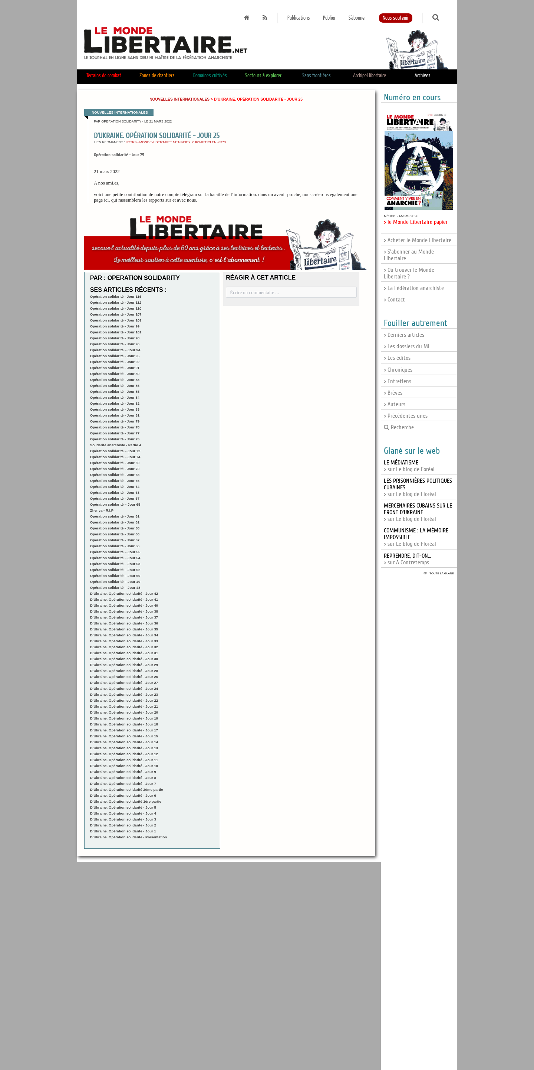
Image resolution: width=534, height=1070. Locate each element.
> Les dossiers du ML (407, 346)
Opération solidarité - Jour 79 (114, 421)
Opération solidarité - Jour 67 (114, 498)
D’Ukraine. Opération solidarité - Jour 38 (124, 611)
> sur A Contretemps (407, 559)
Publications (298, 18)
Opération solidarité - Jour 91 (114, 368)
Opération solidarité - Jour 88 (114, 380)
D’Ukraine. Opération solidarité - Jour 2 (123, 825)
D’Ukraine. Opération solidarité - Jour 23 (124, 694)
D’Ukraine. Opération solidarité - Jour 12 (124, 754)
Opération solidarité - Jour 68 (114, 475)
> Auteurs (394, 404)
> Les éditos (397, 358)
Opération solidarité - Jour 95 (114, 356)
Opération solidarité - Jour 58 (114, 528)
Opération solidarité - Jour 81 (114, 415)
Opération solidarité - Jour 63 (114, 492)
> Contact (394, 299)
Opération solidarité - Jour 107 (116, 314)
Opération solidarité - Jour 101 (116, 332)
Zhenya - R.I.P (101, 510)
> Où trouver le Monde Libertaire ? (409, 273)
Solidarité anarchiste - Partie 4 (115, 445)
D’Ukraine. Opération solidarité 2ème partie (126, 789)
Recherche (399, 427)
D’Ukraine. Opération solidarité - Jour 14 (124, 742)
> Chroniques (398, 369)
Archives (423, 75)
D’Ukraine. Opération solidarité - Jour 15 (124, 736)
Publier (329, 18)
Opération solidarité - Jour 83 (114, 409)
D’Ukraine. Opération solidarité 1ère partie (125, 801)
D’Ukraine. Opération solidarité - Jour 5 (123, 807)
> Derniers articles (404, 335)
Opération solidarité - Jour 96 (114, 344)
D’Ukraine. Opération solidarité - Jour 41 (124, 599)
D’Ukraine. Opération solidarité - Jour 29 (124, 665)
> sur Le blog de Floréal (418, 512)
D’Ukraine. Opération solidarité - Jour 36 (124, 623)
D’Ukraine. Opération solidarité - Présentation (128, 837)
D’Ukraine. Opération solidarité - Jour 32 (124, 647)
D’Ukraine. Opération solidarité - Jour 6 (123, 795)
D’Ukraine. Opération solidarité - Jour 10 (124, 766)
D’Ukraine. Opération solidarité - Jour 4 (123, 813)
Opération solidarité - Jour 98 (114, 338)
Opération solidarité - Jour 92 (114, 362)
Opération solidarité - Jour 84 (114, 397)
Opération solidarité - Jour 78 (114, 427)
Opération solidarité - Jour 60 (114, 534)
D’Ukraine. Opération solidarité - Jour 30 (124, 659)
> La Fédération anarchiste (414, 288)
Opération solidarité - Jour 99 (114, 326)
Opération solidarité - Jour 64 (114, 487)
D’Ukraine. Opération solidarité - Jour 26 (124, 677)
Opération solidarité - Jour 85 (114, 391)
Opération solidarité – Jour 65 (115, 504)
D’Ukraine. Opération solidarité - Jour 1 (123, 831)
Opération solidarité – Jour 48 (115, 587)
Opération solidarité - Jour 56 (114, 546)
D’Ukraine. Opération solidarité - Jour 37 (124, 617)
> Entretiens (397, 381)
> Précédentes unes (406, 415)
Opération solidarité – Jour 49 (115, 582)
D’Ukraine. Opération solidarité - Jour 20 (124, 712)
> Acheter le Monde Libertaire (417, 240)
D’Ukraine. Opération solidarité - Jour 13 (124, 748)
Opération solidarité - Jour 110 (116, 308)
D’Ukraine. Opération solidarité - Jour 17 (124, 730)
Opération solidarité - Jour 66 (114, 481)
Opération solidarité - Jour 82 (114, 403)
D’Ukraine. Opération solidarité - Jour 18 (124, 724)
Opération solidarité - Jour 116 (116, 296)
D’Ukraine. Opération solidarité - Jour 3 (123, 819)
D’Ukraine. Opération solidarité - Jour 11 (124, 760)
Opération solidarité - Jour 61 (114, 516)
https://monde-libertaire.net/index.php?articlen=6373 (176, 142)
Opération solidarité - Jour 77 (114, 433)
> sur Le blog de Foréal (409, 466)
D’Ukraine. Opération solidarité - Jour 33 (124, 641)
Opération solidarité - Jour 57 (114, 540)
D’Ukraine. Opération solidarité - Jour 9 (123, 772)
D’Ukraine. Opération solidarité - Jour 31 (124, 653)
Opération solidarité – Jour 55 (115, 552)
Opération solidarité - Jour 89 (114, 374)
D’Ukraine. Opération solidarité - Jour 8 (123, 778)
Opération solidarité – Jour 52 (115, 570)
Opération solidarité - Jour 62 (114, 522)
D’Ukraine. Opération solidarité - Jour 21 (124, 706)
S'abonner (357, 18)
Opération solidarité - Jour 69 (114, 463)
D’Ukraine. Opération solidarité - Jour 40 (124, 605)
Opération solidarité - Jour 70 (114, 469)
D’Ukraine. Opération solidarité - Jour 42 (124, 593)
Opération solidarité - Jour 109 (116, 320)
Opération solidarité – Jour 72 (115, 451)
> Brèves (393, 392)
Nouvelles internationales (179, 99)
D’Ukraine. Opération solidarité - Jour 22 (124, 700)
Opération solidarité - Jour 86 (114, 386)
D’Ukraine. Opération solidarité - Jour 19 (124, 718)
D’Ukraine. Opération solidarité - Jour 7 (123, 784)
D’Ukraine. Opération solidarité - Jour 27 (124, 683)
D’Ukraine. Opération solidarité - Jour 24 (124, 688)
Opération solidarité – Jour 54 (115, 558)
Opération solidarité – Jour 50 (115, 576)
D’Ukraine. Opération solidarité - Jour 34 (124, 635)
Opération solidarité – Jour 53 (115, 564)
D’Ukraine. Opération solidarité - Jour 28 (124, 671)
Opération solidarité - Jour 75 (114, 439)
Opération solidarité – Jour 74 (115, 457)
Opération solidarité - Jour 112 (116, 302)
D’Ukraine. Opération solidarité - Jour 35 (124, 629)
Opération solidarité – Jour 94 (115, 350)
